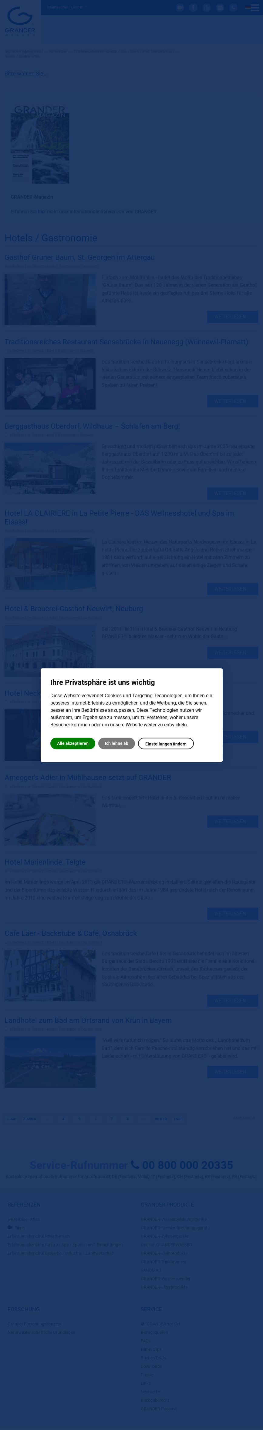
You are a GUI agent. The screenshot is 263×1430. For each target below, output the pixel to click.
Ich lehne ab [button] (116, 743)
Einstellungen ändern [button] (166, 744)
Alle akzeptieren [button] (73, 743)
